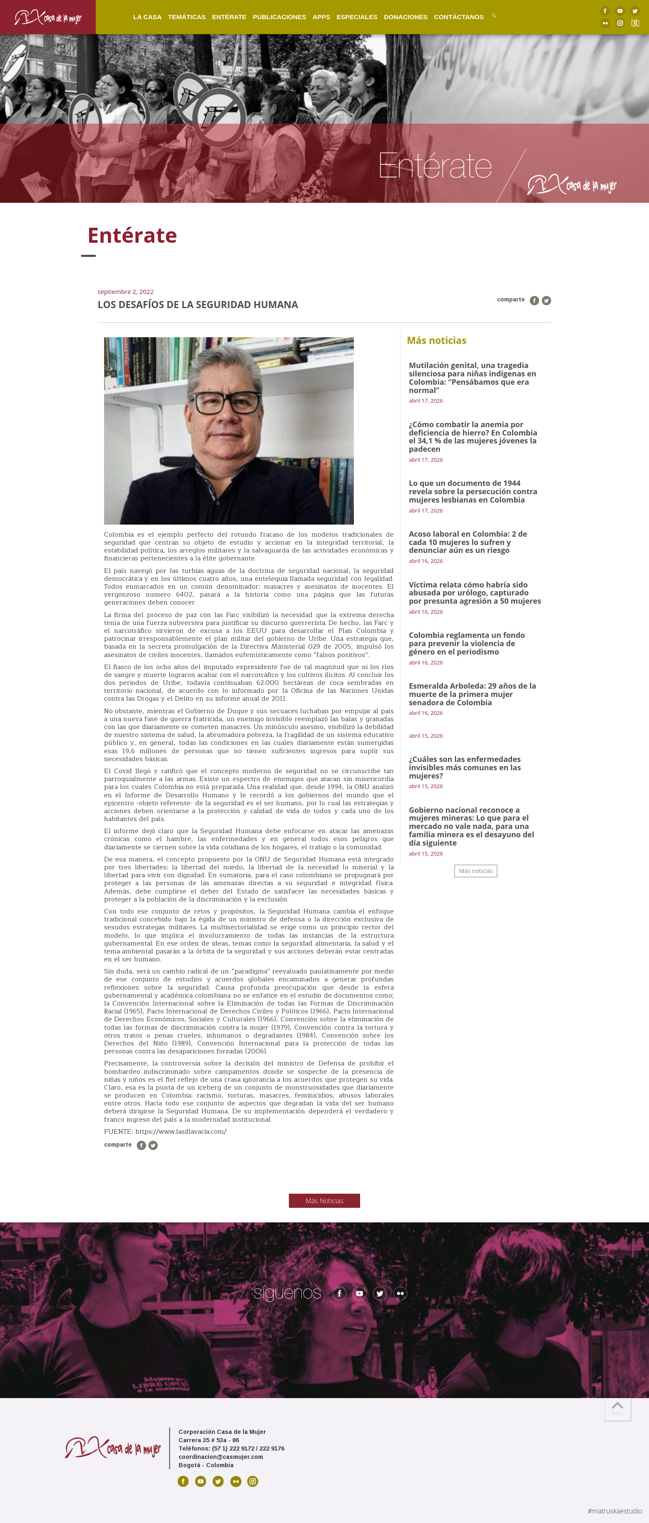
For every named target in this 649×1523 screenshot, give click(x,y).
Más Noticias (324, 1200)
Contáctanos (451, 16)
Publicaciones (272, 16)
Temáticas (179, 16)
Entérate (222, 16)
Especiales (349, 16)
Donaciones (398, 16)
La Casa (140, 16)
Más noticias (476, 871)
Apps (314, 16)
